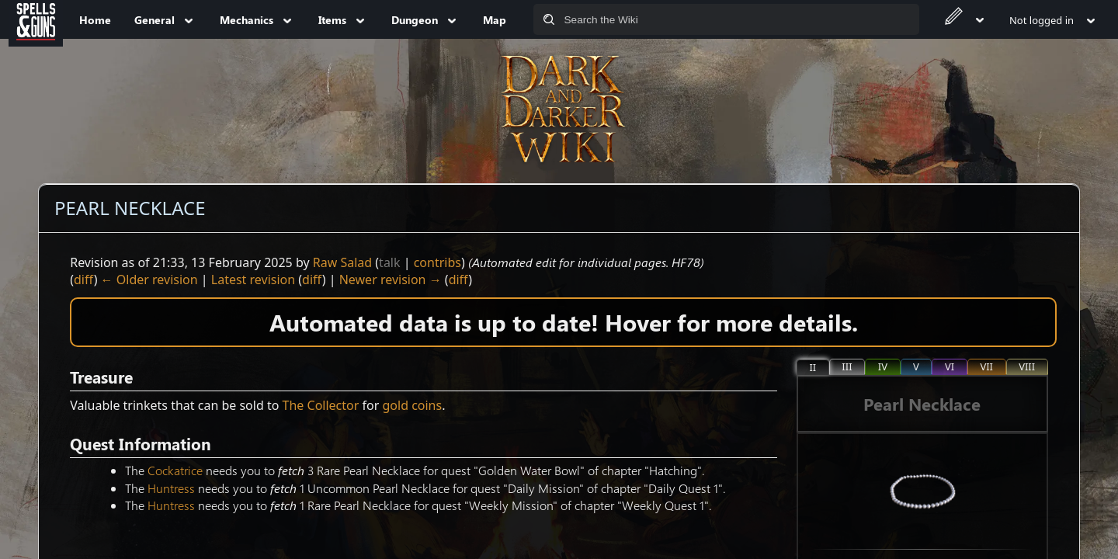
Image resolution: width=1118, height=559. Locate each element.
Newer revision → (390, 279)
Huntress (171, 488)
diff (84, 279)
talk (389, 262)
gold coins (412, 405)
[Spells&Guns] (36, 19)
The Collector (321, 405)
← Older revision (149, 279)
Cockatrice (175, 470)
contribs (437, 262)
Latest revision (253, 279)
